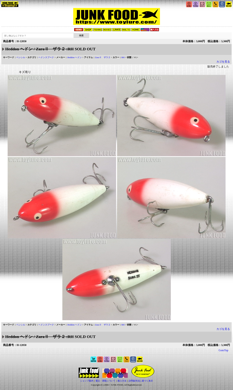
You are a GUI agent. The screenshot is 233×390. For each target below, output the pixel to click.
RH (123, 57)
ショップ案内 (86, 380)
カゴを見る (223, 61)
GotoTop (223, 350)
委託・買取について (105, 380)
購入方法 (122, 380)
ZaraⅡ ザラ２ (102, 57)
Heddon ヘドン (74, 57)
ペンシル (20, 57)
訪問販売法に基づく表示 (141, 380)
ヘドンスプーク (46, 57)
